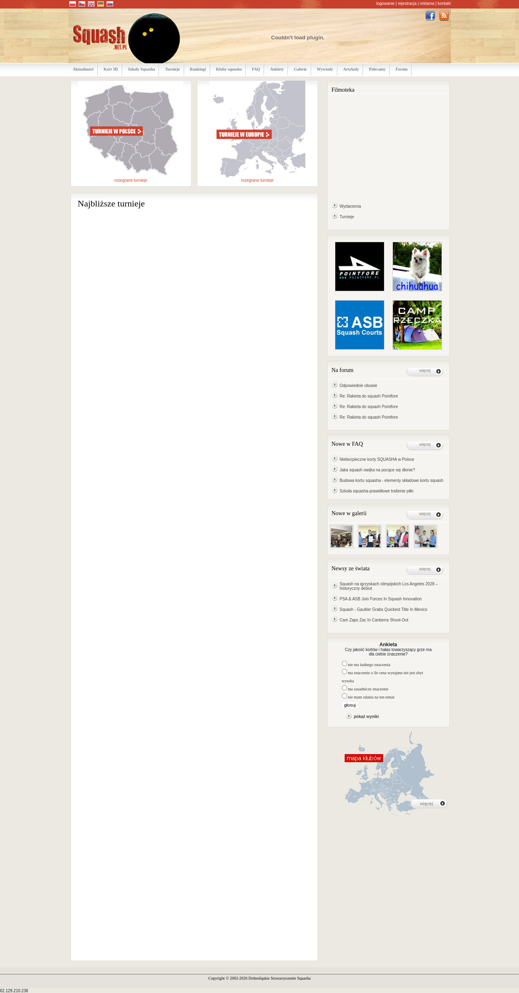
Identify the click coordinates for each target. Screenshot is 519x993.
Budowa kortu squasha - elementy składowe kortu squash (392, 480)
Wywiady (325, 69)
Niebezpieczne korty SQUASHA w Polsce (377, 459)
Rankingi (198, 69)
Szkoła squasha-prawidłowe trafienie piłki (377, 491)
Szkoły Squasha (141, 69)
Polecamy (377, 69)
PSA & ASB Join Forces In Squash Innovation (381, 599)
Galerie (300, 69)
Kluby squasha (229, 69)
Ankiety (277, 69)
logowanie (385, 3)
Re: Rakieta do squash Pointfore (369, 396)
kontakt (444, 3)
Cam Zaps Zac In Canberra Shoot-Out (374, 620)
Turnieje (172, 69)
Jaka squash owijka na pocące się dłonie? (377, 470)
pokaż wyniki (366, 716)
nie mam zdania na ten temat (371, 697)
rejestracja (407, 3)
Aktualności (83, 69)
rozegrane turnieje (130, 180)
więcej (425, 370)
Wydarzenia (350, 206)
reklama (427, 3)
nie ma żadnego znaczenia (369, 664)
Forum (401, 69)
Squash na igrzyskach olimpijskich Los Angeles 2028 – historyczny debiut (389, 586)
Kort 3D (110, 69)
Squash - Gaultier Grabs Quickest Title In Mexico (383, 609)
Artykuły (351, 69)
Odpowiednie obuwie (358, 385)
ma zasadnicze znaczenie (368, 689)
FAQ (256, 69)
